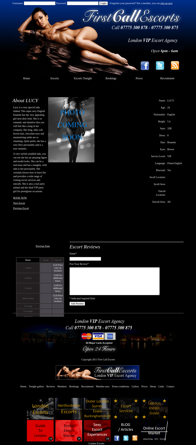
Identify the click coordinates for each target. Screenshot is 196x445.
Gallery (135, 386)
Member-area (102, 386)
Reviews (51, 386)
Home (26, 78)
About (153, 386)
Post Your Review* (79, 264)
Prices (139, 78)
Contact (170, 386)
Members (62, 386)
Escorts (54, 78)
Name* (73, 253)
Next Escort (19, 203)
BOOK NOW (20, 198)
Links (161, 386)
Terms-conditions (120, 386)
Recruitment (167, 78)
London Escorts (96, 443)
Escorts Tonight (83, 78)
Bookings (110, 78)
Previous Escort (21, 208)
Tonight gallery (36, 386)
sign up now (166, 3)
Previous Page (43, 246)
